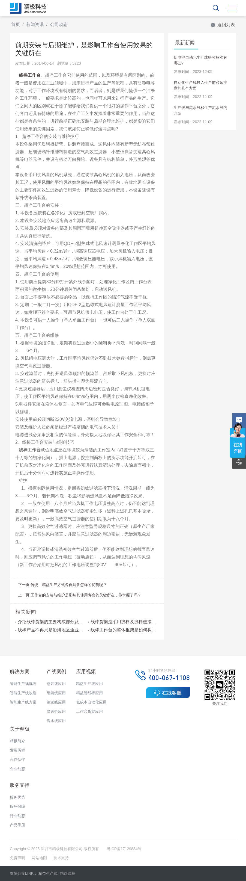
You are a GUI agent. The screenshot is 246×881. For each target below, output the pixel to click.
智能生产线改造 (23, 693)
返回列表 (222, 24)
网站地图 (39, 858)
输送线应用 (56, 702)
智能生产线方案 (23, 702)
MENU (231, 8)
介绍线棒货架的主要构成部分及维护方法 (50, 621)
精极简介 (17, 741)
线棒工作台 (30, 75)
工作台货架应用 (89, 711)
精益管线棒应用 (89, 693)
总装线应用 (56, 683)
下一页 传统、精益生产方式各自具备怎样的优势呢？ (62, 585)
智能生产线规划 (23, 683)
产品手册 (17, 825)
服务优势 (17, 797)
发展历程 (17, 750)
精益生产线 (48, 873)
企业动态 (17, 769)
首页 (15, 24)
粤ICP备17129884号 (124, 849)
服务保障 (17, 806)
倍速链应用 (56, 711)
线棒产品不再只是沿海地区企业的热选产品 (50, 630)
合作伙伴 (17, 759)
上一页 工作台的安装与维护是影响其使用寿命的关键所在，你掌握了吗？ (79, 595)
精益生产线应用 (89, 683)
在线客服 (168, 692)
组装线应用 (56, 693)
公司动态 (59, 24)
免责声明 (18, 858)
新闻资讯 (35, 24)
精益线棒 (67, 873)
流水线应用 (56, 721)
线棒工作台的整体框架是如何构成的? (123, 630)
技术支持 (61, 858)
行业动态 (17, 816)
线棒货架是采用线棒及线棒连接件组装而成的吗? (123, 621)
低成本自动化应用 (91, 702)
